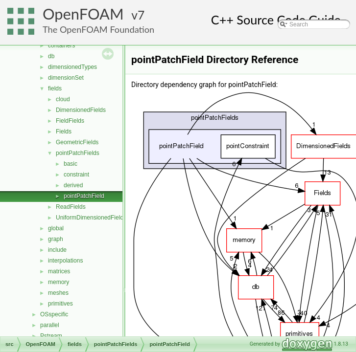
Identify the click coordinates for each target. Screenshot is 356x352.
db (51, 56)
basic (70, 163)
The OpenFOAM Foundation (98, 29)
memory (58, 282)
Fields (63, 131)
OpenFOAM (83, 14)
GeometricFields (77, 142)
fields (55, 88)
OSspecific (54, 314)
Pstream (51, 335)
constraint (76, 174)
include (57, 249)
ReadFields (71, 206)
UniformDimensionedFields (91, 217)
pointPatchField (84, 196)
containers (61, 45)
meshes (58, 292)
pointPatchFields (77, 153)
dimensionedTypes (72, 67)
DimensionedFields (81, 110)
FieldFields (70, 120)
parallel (49, 325)
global (56, 228)
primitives (60, 303)
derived (73, 185)
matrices (59, 271)
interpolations (65, 260)
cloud (63, 99)
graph (55, 239)
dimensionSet (66, 77)
